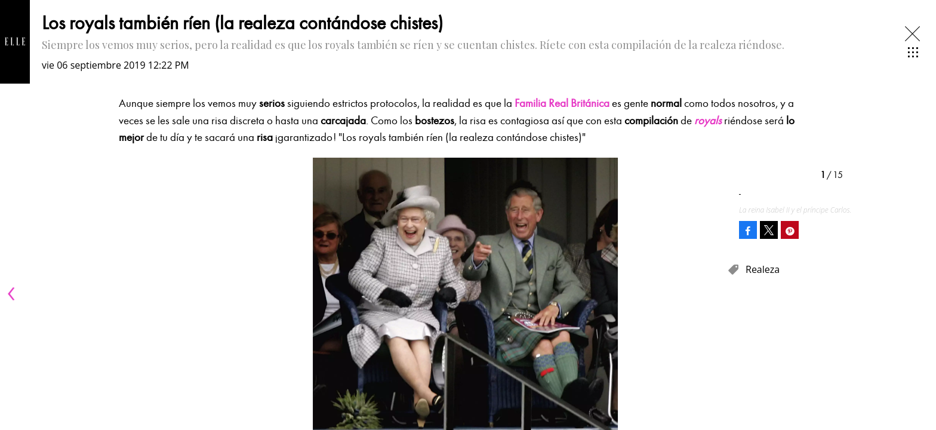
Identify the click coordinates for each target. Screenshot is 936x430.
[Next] (714, 294)
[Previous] (13, 294)
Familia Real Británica (562, 103)
